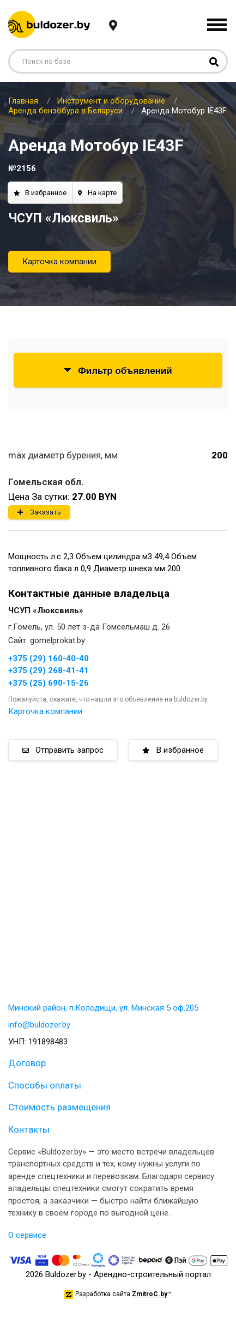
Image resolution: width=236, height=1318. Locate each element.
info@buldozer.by (39, 1025)
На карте (97, 193)
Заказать (39, 512)
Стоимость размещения (59, 1107)
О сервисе (27, 1235)
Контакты (29, 1129)
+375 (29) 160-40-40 (48, 658)
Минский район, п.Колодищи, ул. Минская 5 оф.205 (103, 1008)
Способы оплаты (44, 1085)
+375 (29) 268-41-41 (48, 670)
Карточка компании (59, 262)
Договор (27, 1062)
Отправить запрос (63, 750)
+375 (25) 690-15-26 (48, 683)
